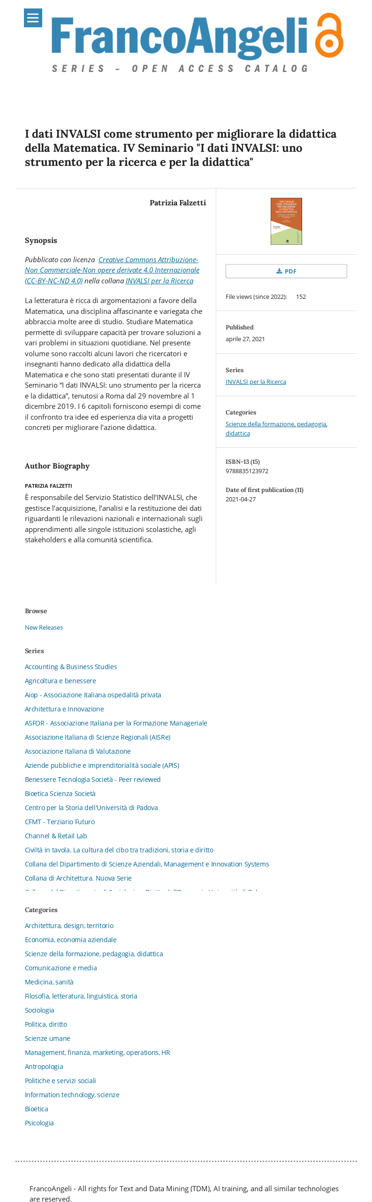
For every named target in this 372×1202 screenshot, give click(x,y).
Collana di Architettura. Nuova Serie (78, 878)
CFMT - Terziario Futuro (60, 821)
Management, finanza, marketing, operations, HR (97, 1052)
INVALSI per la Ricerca (159, 280)
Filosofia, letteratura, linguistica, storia (81, 995)
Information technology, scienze (72, 1094)
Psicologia (39, 1122)
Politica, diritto (46, 1024)
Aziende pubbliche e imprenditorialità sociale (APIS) (102, 765)
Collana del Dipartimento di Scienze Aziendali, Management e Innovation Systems (147, 863)
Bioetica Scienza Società (60, 793)
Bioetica (36, 1108)
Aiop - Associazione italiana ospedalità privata (93, 694)
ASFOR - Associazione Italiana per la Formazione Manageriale (116, 722)
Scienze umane (47, 1038)
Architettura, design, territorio (69, 925)
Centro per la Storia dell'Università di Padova (91, 807)
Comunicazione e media (61, 967)
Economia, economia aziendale (71, 939)
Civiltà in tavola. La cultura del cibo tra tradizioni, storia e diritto (119, 849)
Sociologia (40, 1010)
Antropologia (44, 1066)
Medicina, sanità (49, 981)
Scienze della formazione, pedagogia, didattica (94, 953)
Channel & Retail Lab (56, 835)
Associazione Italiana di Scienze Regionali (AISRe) (98, 737)
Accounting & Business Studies (71, 666)
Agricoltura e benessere (60, 680)
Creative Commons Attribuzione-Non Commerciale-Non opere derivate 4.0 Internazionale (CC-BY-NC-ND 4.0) (112, 270)
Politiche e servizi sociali (61, 1080)
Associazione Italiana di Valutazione (78, 751)
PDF (289, 271)
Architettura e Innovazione (64, 708)
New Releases (44, 627)
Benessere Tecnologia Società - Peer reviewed (93, 779)
